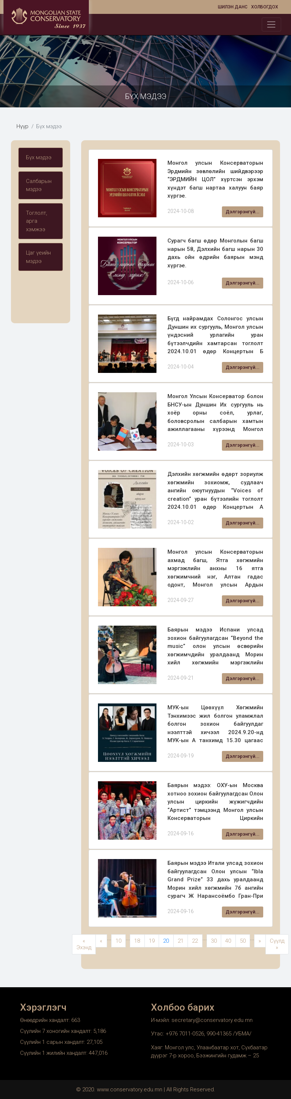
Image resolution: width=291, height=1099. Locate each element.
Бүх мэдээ (39, 157)
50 (243, 941)
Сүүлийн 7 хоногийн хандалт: (56, 1031)
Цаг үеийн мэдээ (38, 256)
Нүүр (22, 126)
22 (195, 941)
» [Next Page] (259, 941)
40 (228, 941)
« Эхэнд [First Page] (83, 944)
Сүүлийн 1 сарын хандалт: (53, 1042)
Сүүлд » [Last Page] (277, 944)
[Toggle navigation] (271, 24)
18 (137, 941)
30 (214, 941)
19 (152, 941)
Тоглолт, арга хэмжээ (36, 221)
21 (181, 941)
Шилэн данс (232, 6)
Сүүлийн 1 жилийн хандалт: (54, 1053)
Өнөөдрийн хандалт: (45, 1020)
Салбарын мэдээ (39, 185)
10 (118, 941)
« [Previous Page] (101, 941)
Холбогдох (264, 6)
